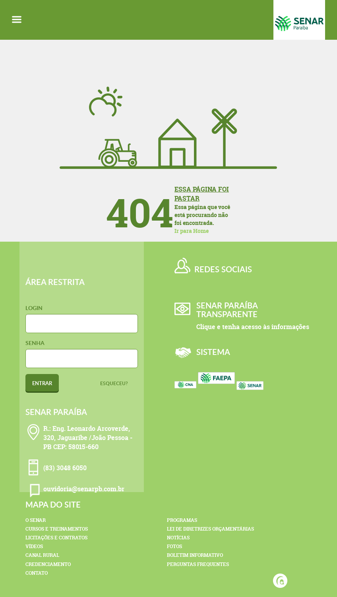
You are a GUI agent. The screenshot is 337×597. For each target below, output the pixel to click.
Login (34, 308)
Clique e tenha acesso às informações (252, 326)
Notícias (178, 537)
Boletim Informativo (195, 555)
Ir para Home (191, 231)
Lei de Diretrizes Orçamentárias (210, 528)
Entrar (42, 383)
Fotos (174, 546)
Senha (35, 343)
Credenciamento (48, 564)
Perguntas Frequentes (198, 564)
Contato (36, 573)
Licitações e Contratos (56, 537)
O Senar (35, 520)
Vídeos (34, 546)
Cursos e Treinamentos (56, 528)
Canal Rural (42, 555)
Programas (182, 520)
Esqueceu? (114, 383)
